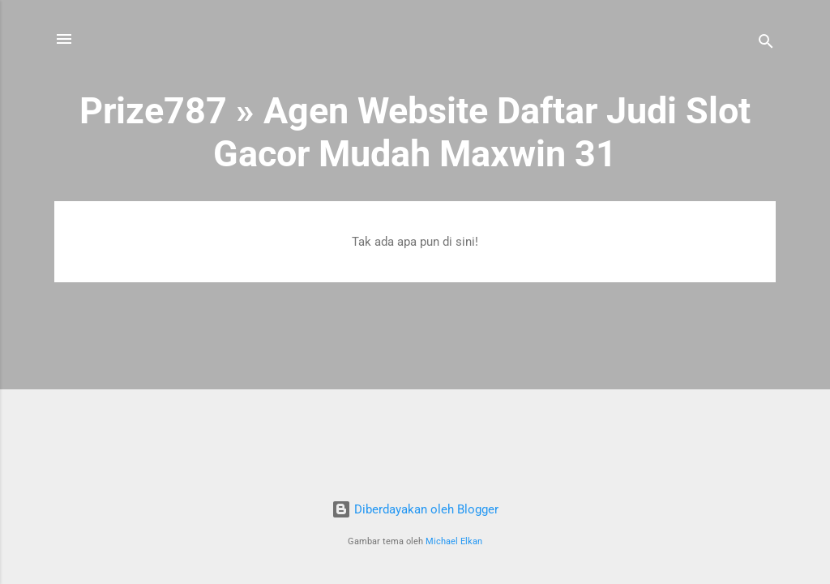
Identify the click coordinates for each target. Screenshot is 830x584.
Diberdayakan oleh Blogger (415, 509)
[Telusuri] (766, 44)
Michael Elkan (454, 541)
